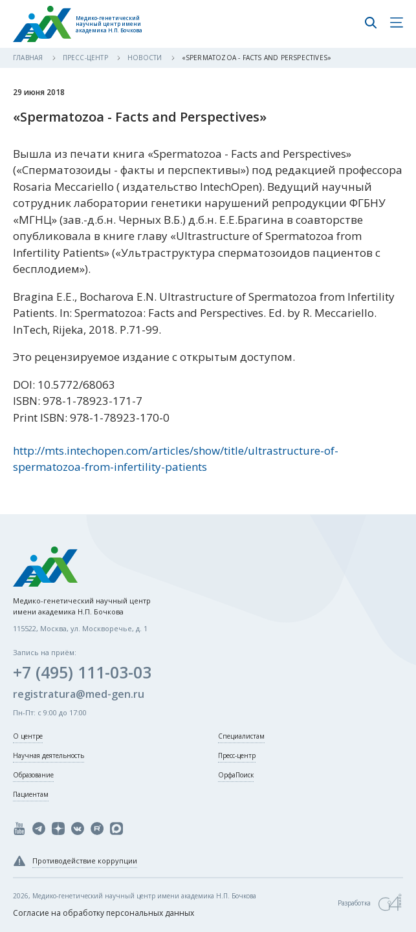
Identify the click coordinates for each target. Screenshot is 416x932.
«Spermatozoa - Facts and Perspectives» (257, 57)
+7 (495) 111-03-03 (82, 672)
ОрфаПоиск (236, 774)
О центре (28, 736)
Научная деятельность (48, 755)
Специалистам (241, 736)
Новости (145, 57)
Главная (29, 57)
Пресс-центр (86, 57)
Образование (33, 774)
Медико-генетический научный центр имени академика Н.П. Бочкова (109, 24)
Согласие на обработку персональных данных (103, 912)
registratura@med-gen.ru (78, 694)
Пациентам (31, 794)
